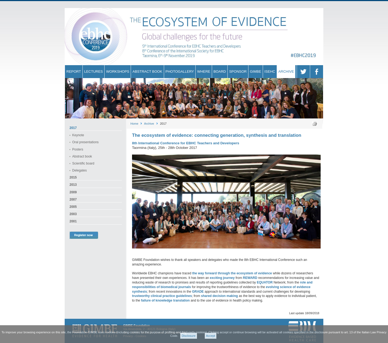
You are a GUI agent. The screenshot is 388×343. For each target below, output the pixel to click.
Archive (149, 123)
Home (134, 123)
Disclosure (188, 335)
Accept (210, 335)
